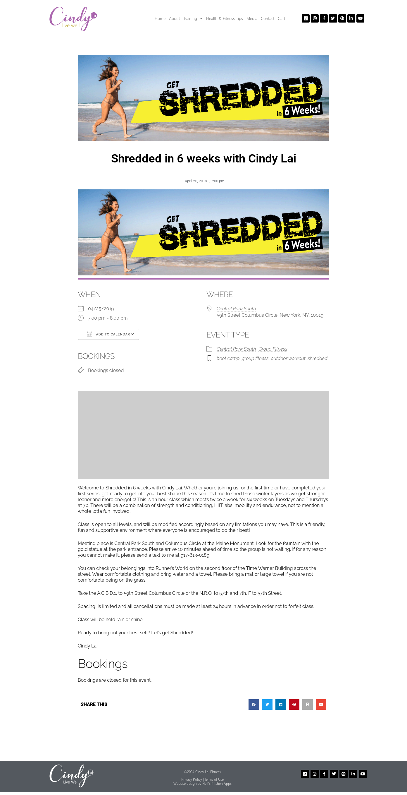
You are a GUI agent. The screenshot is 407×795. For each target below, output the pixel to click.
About (174, 18)
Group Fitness (273, 349)
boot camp (228, 358)
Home (160, 18)
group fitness (255, 358)
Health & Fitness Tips (224, 18)
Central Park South (236, 308)
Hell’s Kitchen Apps (217, 783)
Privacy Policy (191, 779)
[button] (254, 704)
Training (193, 18)
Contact (267, 18)
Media (251, 18)
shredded (317, 358)
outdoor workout (288, 358)
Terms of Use (214, 779)
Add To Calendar (108, 334)
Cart (281, 18)
